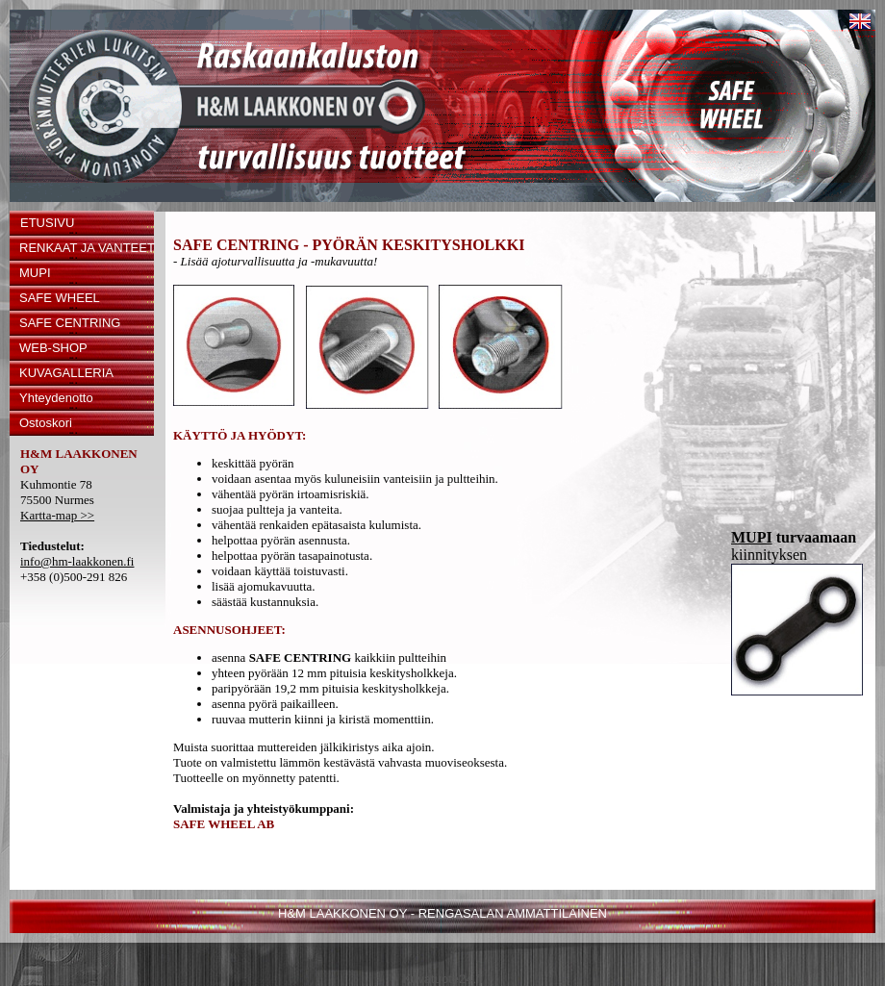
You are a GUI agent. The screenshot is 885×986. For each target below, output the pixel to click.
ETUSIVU (47, 222)
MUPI (35, 272)
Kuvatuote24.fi (442, 979)
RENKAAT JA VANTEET (86, 247)
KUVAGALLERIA (66, 373)
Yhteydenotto (56, 398)
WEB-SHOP (53, 348)
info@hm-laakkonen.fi (77, 561)
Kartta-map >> (57, 515)
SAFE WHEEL (59, 298)
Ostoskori (45, 423)
